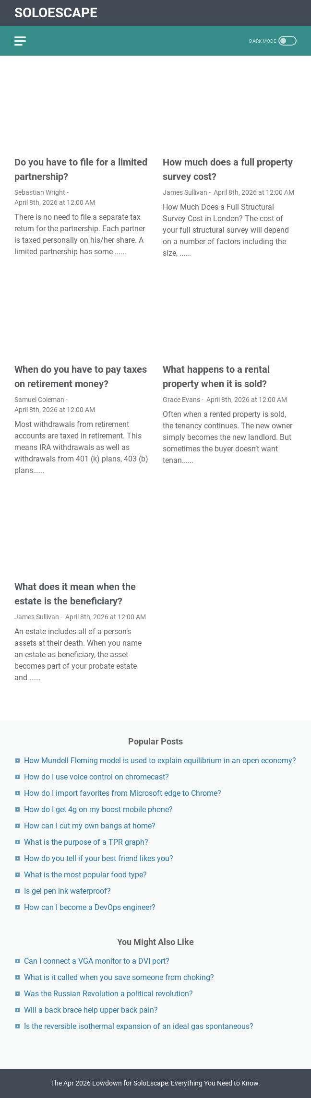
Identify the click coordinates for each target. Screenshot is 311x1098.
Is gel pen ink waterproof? (67, 891)
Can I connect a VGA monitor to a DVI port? (96, 961)
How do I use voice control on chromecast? (96, 776)
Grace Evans (181, 399)
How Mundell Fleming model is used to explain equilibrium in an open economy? (160, 760)
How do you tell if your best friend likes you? (98, 858)
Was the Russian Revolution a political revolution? (108, 993)
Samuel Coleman (39, 399)
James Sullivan (185, 192)
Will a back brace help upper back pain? (91, 1010)
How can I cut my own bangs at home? (90, 825)
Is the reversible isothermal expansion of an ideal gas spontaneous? (138, 1026)
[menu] (25, 40)
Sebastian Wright (39, 192)
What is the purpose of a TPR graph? (86, 842)
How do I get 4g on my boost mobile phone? (98, 809)
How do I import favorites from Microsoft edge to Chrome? (122, 793)
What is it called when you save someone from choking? (119, 977)
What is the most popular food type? (85, 874)
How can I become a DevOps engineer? (90, 907)
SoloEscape (55, 13)
